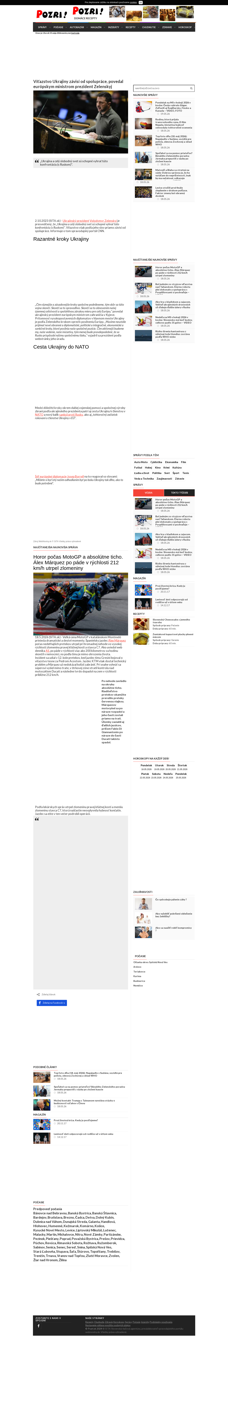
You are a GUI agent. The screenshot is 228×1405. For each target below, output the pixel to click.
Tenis (185, 472)
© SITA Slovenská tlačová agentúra (121, 1328)
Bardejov (39, 1217)
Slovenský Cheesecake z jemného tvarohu (171, 621)
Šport (176, 472)
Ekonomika (171, 462)
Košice (99, 1226)
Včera (148, 492)
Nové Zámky (93, 1234)
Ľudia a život (141, 472)
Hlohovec (40, 1226)
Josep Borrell (75, 476)
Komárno (86, 1226)
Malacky (39, 1234)
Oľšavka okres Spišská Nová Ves (150, 962)
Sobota (156, 773)
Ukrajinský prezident (76, 220)
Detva (90, 1217)
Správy (42, 27)
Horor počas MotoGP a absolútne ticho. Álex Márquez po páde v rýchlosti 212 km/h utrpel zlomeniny (172, 271)
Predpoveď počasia (47, 1209)
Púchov (38, 1243)
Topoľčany (98, 1251)
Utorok (159, 765)
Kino (158, 467)
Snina (81, 1247)
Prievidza (117, 1238)
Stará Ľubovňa (44, 1251)
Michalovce (66, 1234)
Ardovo (137, 966)
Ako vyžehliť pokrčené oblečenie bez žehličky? (173, 915)
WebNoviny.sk (45, 541)
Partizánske (112, 1234)
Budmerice (139, 981)
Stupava (62, 1251)
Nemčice (138, 985)
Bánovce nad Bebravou (50, 1213)
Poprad (65, 1238)
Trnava (51, 1255)
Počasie (58, 27)
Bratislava (55, 1217)
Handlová (108, 1221)
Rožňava (90, 1243)
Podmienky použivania (161, 1322)
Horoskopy (119, 1322)
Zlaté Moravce (97, 1255)
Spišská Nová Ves (98, 1247)
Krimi (166, 467)
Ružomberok (106, 1243)
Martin (51, 1234)
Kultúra (177, 467)
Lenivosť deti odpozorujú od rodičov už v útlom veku (83, 1134)
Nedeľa (168, 773)
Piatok (145, 773)
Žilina (63, 1260)
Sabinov (39, 1247)
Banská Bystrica (79, 1213)
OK (141, 2)
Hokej (148, 467)
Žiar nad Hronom (45, 1260)
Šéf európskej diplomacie (51, 476)
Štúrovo (83, 1251)
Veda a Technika (144, 478)
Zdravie (167, 27)
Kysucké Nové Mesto (48, 1230)
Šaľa (73, 1251)
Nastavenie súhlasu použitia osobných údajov (107, 1325)
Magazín (96, 27)
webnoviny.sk (92, 1332)
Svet (167, 472)
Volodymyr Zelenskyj (103, 220)
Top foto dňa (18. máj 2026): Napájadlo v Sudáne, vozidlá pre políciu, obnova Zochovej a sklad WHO (88, 1074)
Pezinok (39, 1238)
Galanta (94, 1221)
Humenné (55, 1226)
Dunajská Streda (75, 1221)
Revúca (50, 1243)
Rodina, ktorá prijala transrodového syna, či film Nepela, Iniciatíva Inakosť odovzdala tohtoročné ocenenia (173, 123)
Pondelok (146, 765)
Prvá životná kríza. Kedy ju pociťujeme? (76, 1120)
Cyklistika (156, 462)
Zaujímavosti (164, 478)
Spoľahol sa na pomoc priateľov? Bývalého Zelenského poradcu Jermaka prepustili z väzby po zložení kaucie (89, 1088)
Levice (70, 1230)
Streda (171, 765)
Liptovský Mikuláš (89, 1230)
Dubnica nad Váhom (47, 1221)
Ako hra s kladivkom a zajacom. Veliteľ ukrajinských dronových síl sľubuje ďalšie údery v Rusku (173, 305)
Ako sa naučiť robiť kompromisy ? (173, 929)
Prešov (104, 1238)
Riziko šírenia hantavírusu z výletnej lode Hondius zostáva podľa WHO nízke (172, 334)
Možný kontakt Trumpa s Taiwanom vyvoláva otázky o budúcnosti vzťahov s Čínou (84, 1102)
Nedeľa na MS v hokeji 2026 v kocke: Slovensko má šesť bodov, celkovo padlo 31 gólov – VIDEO (173, 320)
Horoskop (185, 27)
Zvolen (114, 1255)
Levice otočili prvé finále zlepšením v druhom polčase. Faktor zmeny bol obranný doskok (171, 191)
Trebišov (113, 1251)
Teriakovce (139, 971)
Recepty (130, 27)
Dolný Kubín (105, 1217)
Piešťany (52, 1238)
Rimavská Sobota (69, 1243)
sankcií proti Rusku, (71, 414)
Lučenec (109, 1230)
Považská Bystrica (85, 1238)
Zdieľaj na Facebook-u (52, 1003)
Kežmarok (71, 1226)
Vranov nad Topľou (71, 1255)
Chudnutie (149, 27)
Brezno (69, 1217)
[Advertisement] (211, 57)
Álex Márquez (117, 640)
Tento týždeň (179, 492)
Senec (61, 1247)
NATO (39, 414)
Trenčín (39, 1255)
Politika (156, 472)
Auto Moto (141, 462)
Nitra (79, 1234)
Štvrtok (182, 765)
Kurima (137, 976)
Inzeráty (113, 27)
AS (47, 650)
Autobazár (77, 27)
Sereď (71, 1247)
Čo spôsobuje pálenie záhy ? (171, 899)
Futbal (138, 467)
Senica (50, 1247)
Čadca (79, 1217)
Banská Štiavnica (104, 1213)
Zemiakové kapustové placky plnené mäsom (173, 635)
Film (183, 462)
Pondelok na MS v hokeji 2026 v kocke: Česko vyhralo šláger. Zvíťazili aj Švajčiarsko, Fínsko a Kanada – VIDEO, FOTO (173, 106)
